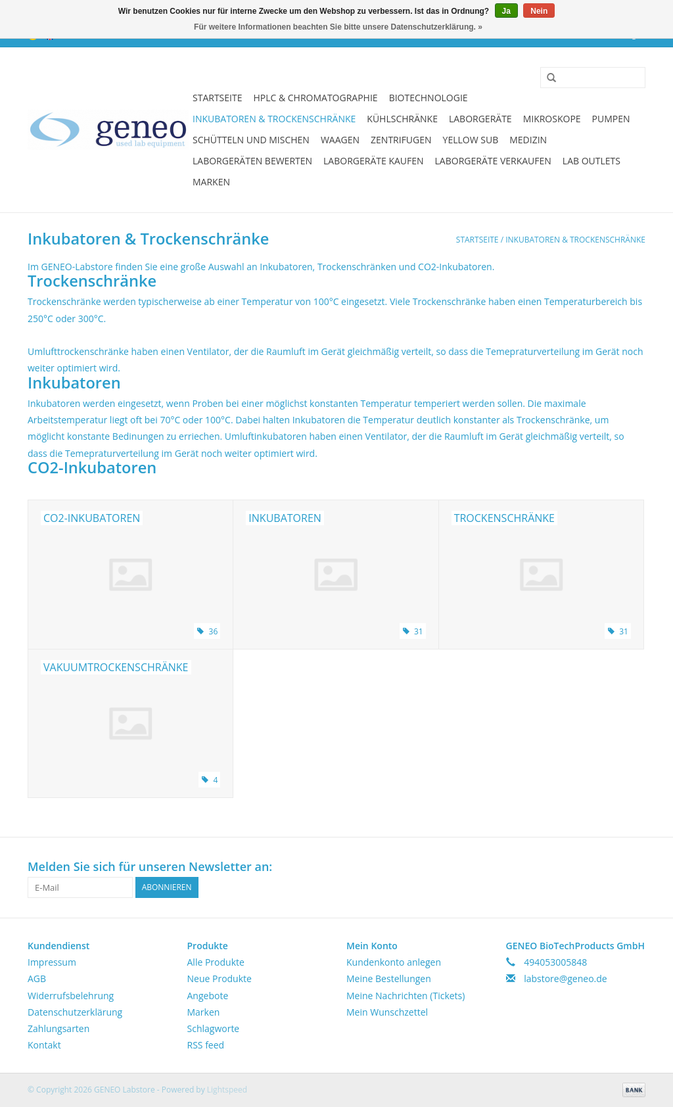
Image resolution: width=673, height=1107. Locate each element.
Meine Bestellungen (388, 978)
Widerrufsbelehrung (71, 995)
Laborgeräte (480, 118)
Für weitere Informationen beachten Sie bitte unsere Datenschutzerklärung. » (338, 27)
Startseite (217, 97)
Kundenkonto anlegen (393, 962)
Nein (538, 11)
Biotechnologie (428, 97)
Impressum (52, 962)
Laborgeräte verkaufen (493, 160)
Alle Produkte (215, 962)
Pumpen (611, 118)
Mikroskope (552, 118)
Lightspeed (227, 1089)
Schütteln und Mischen (251, 139)
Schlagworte (213, 1028)
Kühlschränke (402, 118)
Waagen (340, 139)
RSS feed (206, 1045)
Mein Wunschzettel (387, 1012)
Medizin (528, 139)
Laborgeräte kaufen (373, 160)
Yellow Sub (471, 139)
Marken (211, 182)
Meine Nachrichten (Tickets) (405, 995)
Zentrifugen (401, 139)
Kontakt (44, 1045)
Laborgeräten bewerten (252, 160)
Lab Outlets (591, 160)
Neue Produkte (219, 978)
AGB (37, 978)
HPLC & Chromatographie (315, 97)
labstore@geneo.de (565, 978)
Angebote (208, 995)
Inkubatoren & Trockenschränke (274, 118)
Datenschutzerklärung (75, 1012)
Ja (506, 11)
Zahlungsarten (58, 1028)
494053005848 (555, 962)
